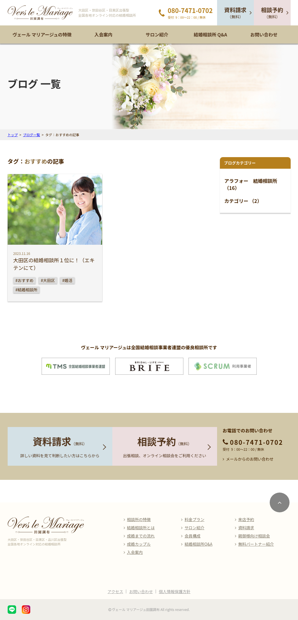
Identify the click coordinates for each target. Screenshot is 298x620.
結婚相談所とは (141, 527)
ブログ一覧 (31, 134)
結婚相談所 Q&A (210, 34)
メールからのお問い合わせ (250, 459)
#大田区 (48, 280)
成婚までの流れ (141, 536)
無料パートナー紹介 (256, 544)
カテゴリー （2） (243, 200)
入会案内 (103, 34)
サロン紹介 (156, 34)
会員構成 (192, 536)
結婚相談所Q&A (198, 544)
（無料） (235, 12)
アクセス (115, 591)
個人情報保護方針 (174, 591)
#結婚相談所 (27, 289)
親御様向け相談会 (254, 536)
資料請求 (246, 527)
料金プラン (194, 519)
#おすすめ (25, 280)
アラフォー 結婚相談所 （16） (250, 184)
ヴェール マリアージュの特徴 (42, 34)
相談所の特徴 (139, 519)
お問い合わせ (263, 34)
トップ (13, 134)
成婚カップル (139, 544)
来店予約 (246, 519)
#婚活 (67, 280)
